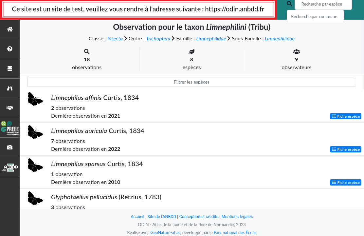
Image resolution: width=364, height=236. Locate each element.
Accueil (137, 216)
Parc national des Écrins (235, 232)
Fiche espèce (346, 116)
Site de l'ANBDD (161, 216)
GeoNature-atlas (165, 232)
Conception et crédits (199, 216)
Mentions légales (238, 216)
